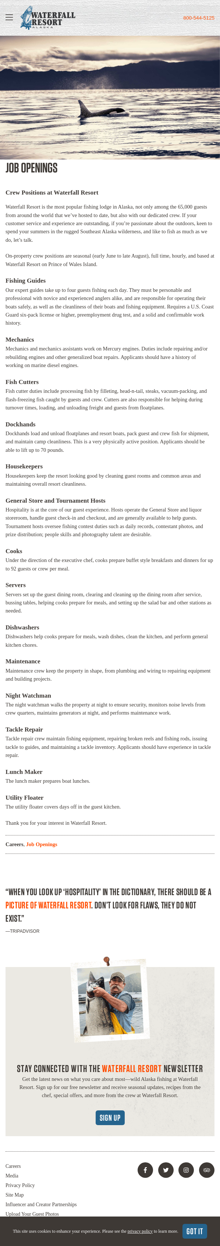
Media (12, 1176)
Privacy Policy (20, 1185)
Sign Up (110, 1118)
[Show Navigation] (9, 17)
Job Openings (41, 844)
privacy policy (140, 1231)
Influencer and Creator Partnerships (41, 1204)
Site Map (15, 1195)
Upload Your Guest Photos (32, 1214)
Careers (15, 844)
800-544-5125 (198, 18)
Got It (195, 1231)
